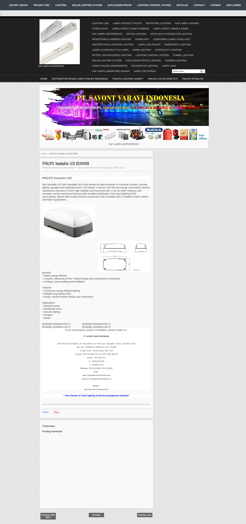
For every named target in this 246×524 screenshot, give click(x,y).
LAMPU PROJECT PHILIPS (127, 23)
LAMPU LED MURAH (144, 71)
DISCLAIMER (233, 5)
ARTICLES (182, 5)
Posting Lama (144, 515)
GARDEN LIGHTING (176, 60)
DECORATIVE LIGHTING (144, 66)
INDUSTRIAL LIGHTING (158, 23)
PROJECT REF (41, 5)
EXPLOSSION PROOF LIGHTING (143, 60)
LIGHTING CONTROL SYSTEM (154, 5)
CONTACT (199, 5)
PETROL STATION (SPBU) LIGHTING (112, 55)
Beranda (96, 515)
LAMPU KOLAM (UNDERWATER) (109, 66)
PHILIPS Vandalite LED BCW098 (65, 163)
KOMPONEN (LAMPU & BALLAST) (171, 39)
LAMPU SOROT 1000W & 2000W (170, 28)
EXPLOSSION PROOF (120, 5)
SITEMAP (215, 5)
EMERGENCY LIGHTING (177, 44)
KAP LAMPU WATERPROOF (107, 34)
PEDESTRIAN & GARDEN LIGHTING (111, 39)
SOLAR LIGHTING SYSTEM (87, 5)
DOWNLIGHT (142, 39)
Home (43, 78)
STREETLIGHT (100, 28)
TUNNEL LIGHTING (183, 55)
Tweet (45, 412)
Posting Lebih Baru (48, 516)
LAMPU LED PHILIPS (149, 44)
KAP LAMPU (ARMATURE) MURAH (111, 71)
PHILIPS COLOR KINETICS (162, 78)
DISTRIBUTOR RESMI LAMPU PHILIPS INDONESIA (80, 78)
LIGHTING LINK (100, 23)
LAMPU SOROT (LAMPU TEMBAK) (130, 28)
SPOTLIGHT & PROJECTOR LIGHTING (171, 34)
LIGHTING (60, 5)
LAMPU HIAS (169, 66)
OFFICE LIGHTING (136, 34)
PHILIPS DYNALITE (193, 78)
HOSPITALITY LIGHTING (168, 50)
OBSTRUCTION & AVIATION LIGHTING (113, 44)
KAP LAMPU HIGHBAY (187, 23)
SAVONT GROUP (18, 5)
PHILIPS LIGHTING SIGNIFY (128, 78)
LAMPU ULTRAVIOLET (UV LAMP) (110, 50)
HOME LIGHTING (142, 50)
